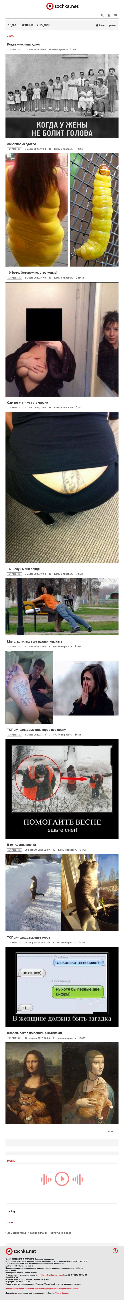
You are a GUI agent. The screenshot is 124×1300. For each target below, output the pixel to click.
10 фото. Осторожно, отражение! (32, 272)
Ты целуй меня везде (23, 569)
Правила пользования (14, 1289)
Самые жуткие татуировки (27, 403)
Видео (12, 25)
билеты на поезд (61, 1232)
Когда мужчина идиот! (24, 44)
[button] (109, 15)
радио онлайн (38, 1232)
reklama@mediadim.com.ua (51, 1275)
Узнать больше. (62, 1293)
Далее (110, 1131)
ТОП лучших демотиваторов (28, 937)
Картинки (26, 25)
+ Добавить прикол (105, 25)
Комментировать (58, 49)
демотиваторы (16, 1232)
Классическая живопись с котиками (34, 1033)
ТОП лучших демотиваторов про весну (36, 730)
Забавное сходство (21, 144)
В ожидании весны (21, 845)
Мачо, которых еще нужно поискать (34, 641)
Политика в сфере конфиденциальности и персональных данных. (52, 1289)
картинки (14, 49)
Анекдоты (43, 25)
